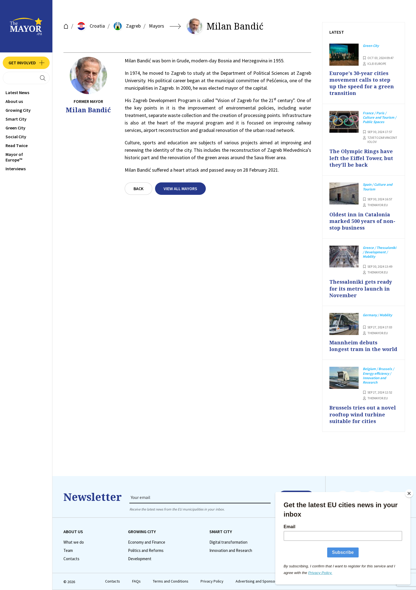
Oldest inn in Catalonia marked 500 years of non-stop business (362, 221)
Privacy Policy (212, 581)
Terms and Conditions (170, 581)
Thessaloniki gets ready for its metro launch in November (360, 288)
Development (139, 558)
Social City (16, 136)
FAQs (136, 581)
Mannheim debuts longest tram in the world (363, 345)
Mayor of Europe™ (14, 157)
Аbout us (14, 101)
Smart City (16, 119)
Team (68, 550)
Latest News (17, 92)
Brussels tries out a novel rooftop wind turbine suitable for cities (362, 414)
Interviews (16, 168)
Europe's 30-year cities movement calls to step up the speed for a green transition (361, 83)
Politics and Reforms (146, 550)
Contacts (71, 558)
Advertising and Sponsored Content (265, 581)
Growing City (18, 110)
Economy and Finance (146, 542)
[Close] (409, 493)
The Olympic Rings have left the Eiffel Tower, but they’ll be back (361, 158)
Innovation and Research (230, 550)
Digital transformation (228, 542)
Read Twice (17, 145)
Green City (15, 128)
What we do (73, 542)
